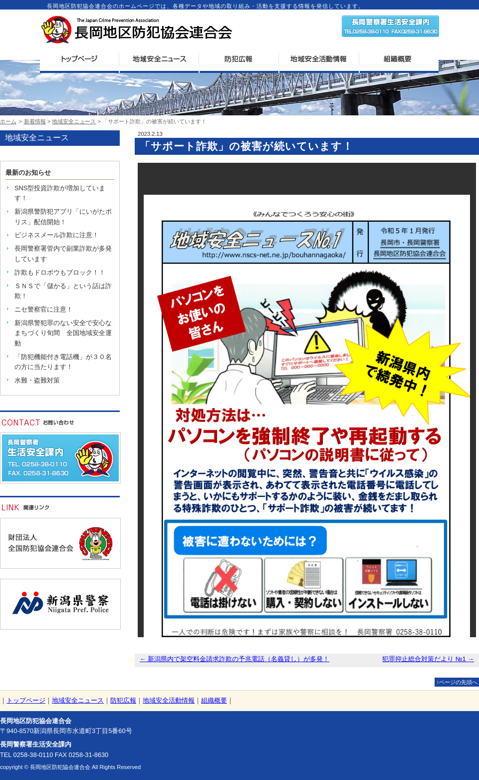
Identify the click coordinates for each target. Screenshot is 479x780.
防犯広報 (123, 700)
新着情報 (35, 121)
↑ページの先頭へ (457, 682)
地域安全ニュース (74, 121)
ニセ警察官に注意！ (43, 309)
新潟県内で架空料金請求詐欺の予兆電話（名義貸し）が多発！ (234, 659)
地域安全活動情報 (169, 700)
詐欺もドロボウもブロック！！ (59, 272)
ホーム (8, 121)
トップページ (25, 700)
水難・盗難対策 (37, 380)
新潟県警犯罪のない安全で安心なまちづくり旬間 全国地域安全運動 (63, 333)
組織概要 (214, 700)
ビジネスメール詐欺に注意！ (56, 235)
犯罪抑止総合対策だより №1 (428, 659)
